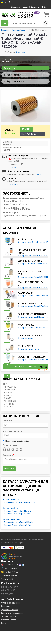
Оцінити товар (10, 445)
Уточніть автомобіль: (8, 60)
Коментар (8, 455)
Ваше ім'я (7, 421)
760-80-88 (25, 15)
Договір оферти (8, 616)
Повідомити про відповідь (16, 441)
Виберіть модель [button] (14, 81)
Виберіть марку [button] (13, 74)
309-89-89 (25, 17)
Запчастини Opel (10, 508)
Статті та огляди (9, 620)
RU (10, 2)
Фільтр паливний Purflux (29, 349)
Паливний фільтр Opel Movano (17, 511)
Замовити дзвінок (9, 575)
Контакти (35, 7)
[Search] (45, 23)
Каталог (5, 623)
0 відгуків (20, 52)
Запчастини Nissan (11, 499)
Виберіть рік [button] (11, 68)
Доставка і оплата (19, 7)
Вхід (45, 7)
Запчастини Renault (12, 519)
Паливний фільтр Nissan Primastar (19, 502)
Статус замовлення (10, 603)
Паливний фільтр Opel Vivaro (17, 514)
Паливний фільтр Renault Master (19, 522)
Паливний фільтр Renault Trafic (18, 525)
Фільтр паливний (25, 338)
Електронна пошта (12, 431)
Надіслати (9, 469)
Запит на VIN (7, 579)
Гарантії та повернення (12, 613)
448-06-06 (26, 13)
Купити (26, 129)
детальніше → (12, 167)
